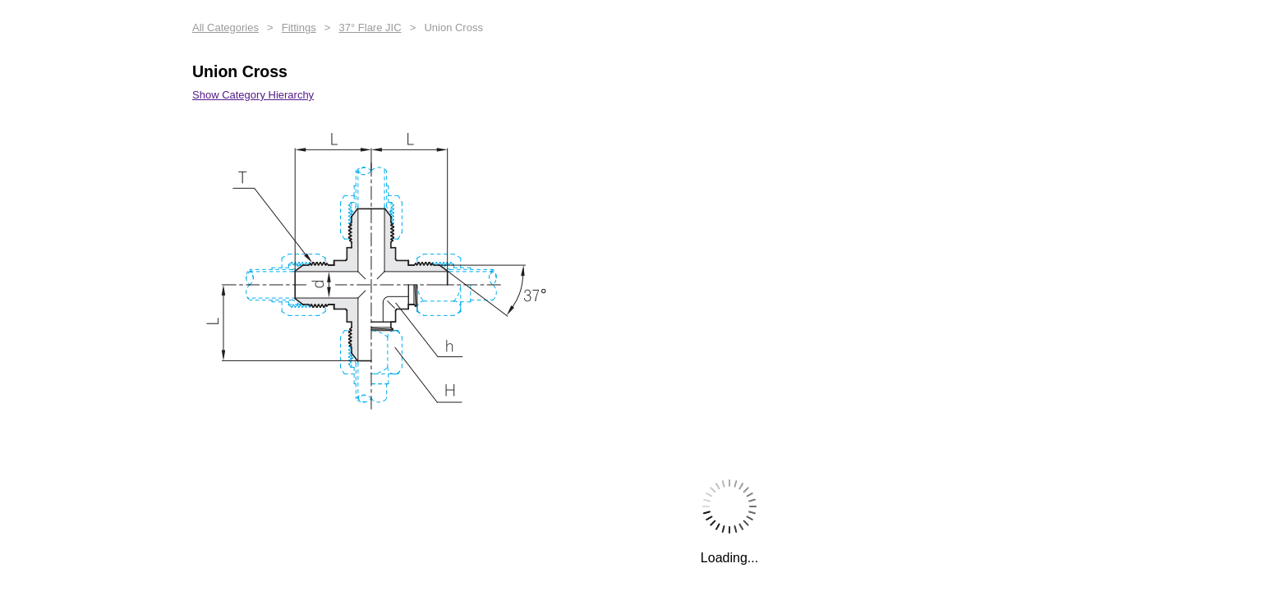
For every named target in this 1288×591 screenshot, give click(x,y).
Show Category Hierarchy (253, 95)
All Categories (225, 27)
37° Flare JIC (370, 27)
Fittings (299, 27)
